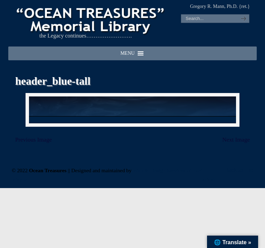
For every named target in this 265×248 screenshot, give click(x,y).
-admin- (210, 179)
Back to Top (239, 170)
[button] (127, 53)
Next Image (236, 140)
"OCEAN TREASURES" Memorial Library (91, 19)
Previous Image (33, 140)
